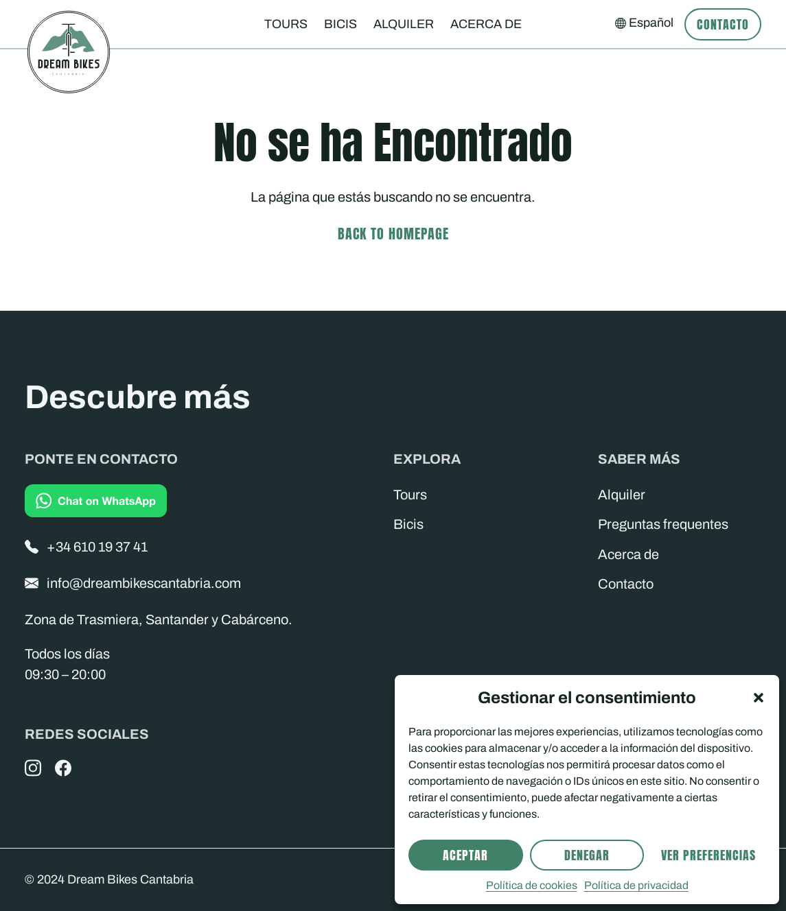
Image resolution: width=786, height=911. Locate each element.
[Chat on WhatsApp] (96, 500)
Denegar (587, 855)
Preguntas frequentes (663, 524)
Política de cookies (531, 885)
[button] (758, 698)
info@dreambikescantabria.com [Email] (133, 583)
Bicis (340, 24)
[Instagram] (33, 768)
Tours (286, 24)
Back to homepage (393, 234)
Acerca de (486, 24)
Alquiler (403, 24)
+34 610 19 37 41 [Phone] (86, 546)
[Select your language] (644, 23)
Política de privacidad (636, 885)
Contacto (723, 24)
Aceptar (465, 855)
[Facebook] (63, 768)
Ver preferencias (708, 855)
